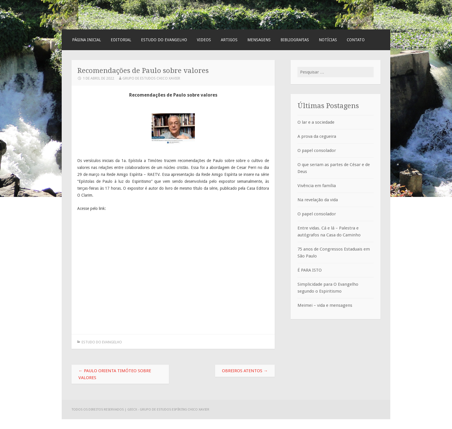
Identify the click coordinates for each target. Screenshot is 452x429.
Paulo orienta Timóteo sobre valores (114, 374)
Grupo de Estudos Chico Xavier (151, 78)
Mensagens (259, 39)
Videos (204, 39)
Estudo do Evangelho (164, 39)
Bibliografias (294, 39)
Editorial (121, 39)
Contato (356, 39)
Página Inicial (86, 39)
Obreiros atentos (245, 370)
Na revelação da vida (317, 199)
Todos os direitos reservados (98, 409)
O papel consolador (316, 150)
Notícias (328, 39)
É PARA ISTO (309, 270)
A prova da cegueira (316, 136)
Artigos (229, 39)
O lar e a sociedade (315, 122)
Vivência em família (316, 185)
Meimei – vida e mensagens (324, 305)
